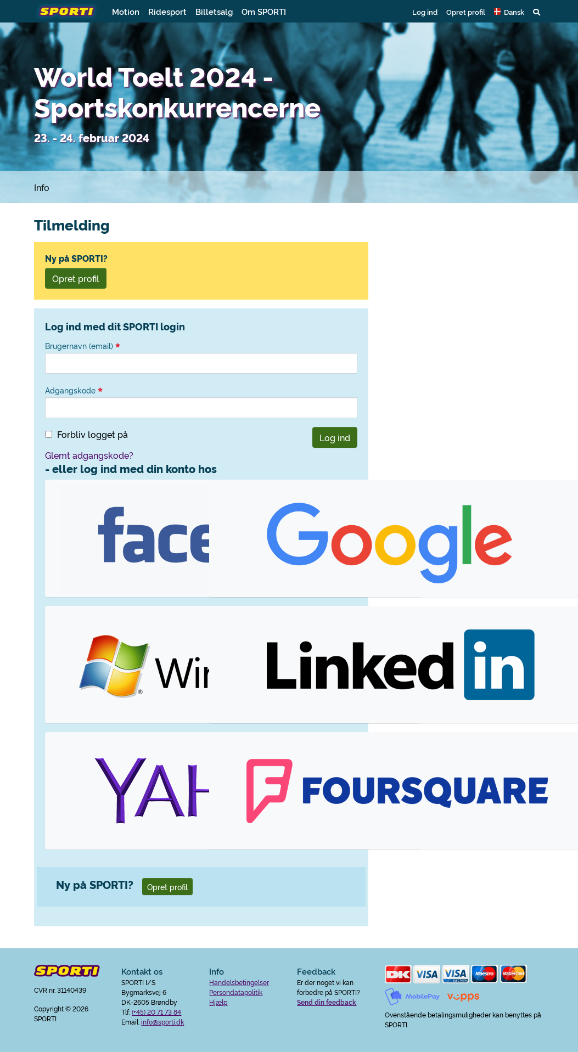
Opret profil (465, 11)
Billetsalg (214, 11)
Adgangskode (74, 390)
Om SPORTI (264, 11)
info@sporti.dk (162, 1021)
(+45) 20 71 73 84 (156, 1011)
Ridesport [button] (167, 11)
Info (41, 187)
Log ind (424, 11)
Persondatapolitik (235, 992)
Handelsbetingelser (239, 982)
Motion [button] (125, 11)
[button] (509, 11)
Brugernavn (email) (82, 345)
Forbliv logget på (92, 434)
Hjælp (218, 1001)
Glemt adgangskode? (89, 455)
